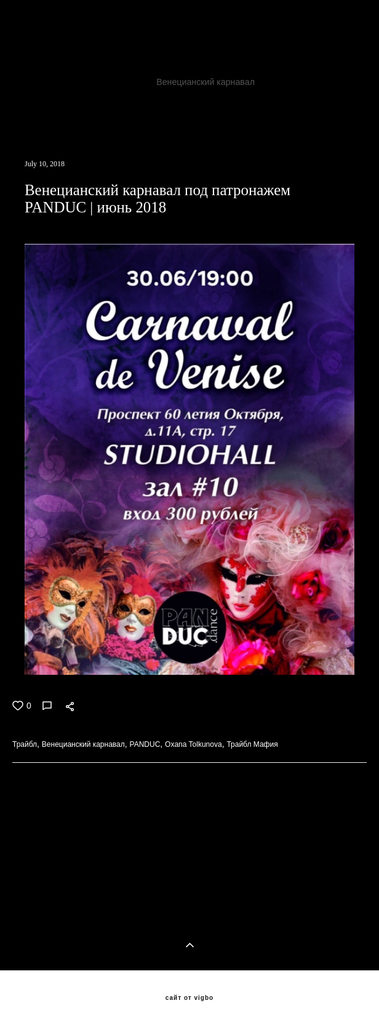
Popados (30, 126)
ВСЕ (19, 850)
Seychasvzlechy (248, 111)
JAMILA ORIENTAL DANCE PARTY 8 (149, 67)
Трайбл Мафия (94, 111)
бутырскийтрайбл (324, 97)
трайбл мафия (42, 97)
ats (179, 97)
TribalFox (258, 67)
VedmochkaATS (327, 111)
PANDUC (291, 82)
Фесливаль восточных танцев (281, 52)
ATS (132, 82)
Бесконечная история (161, 52)
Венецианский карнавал (206, 82)
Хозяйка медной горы (57, 52)
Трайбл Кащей (170, 111)
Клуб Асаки (36, 67)
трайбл (339, 82)
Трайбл (92, 82)
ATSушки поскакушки (107, 126)
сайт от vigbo (189, 998)
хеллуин (30, 111)
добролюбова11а (237, 97)
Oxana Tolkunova (123, 97)
